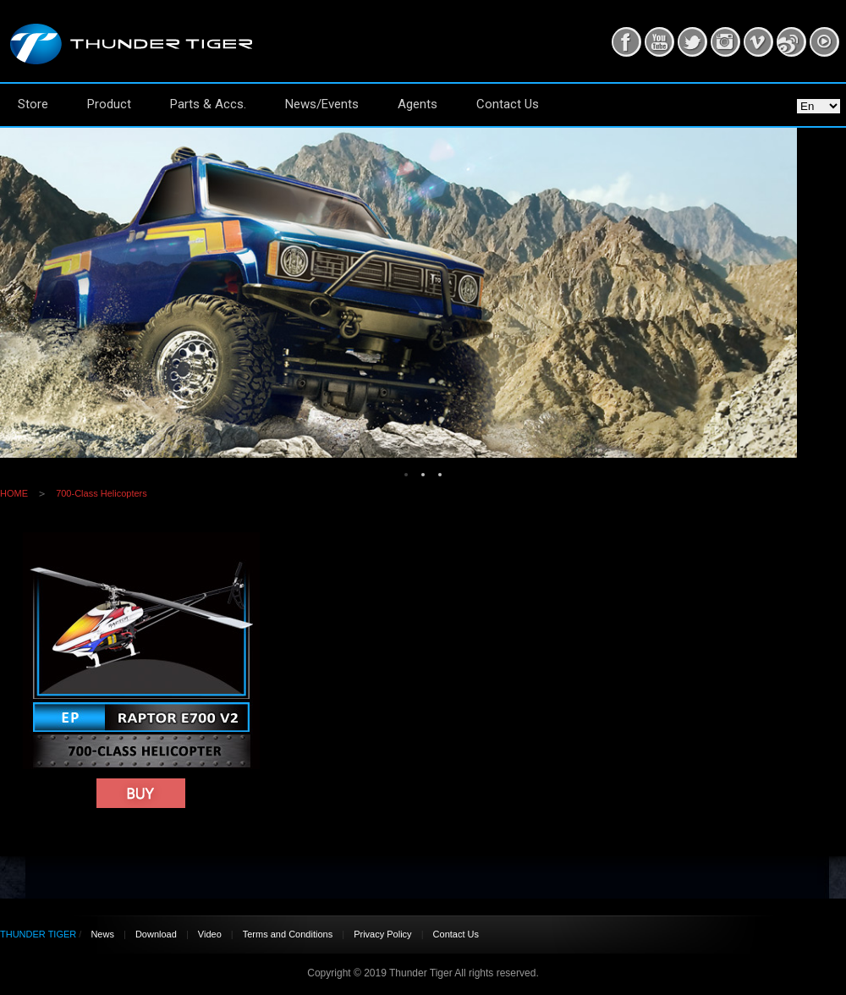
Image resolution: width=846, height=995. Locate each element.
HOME (14, 493)
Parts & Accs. (208, 104)
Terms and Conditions (287, 934)
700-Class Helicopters (101, 493)
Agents (417, 104)
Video (210, 934)
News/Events (322, 104)
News (102, 934)
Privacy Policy (382, 934)
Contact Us (507, 104)
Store (33, 104)
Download (156, 934)
